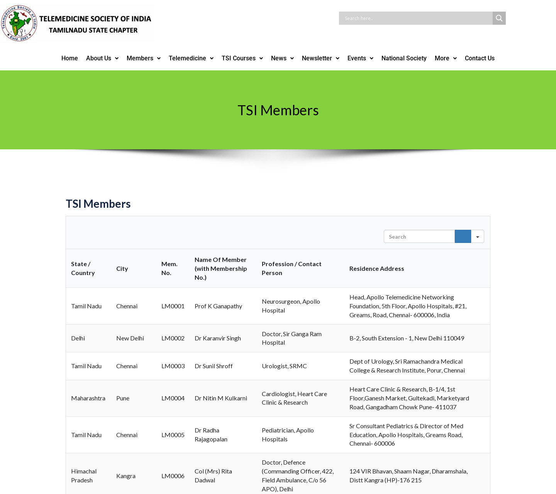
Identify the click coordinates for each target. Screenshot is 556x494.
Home (69, 58)
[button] (102, 58)
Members (144, 58)
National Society (404, 58)
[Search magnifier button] (499, 18)
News (282, 58)
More (446, 58)
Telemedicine (191, 58)
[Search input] (418, 18)
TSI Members (98, 205)
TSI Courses (242, 58)
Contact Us (480, 58)
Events (360, 58)
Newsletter (320, 58)
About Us (102, 58)
